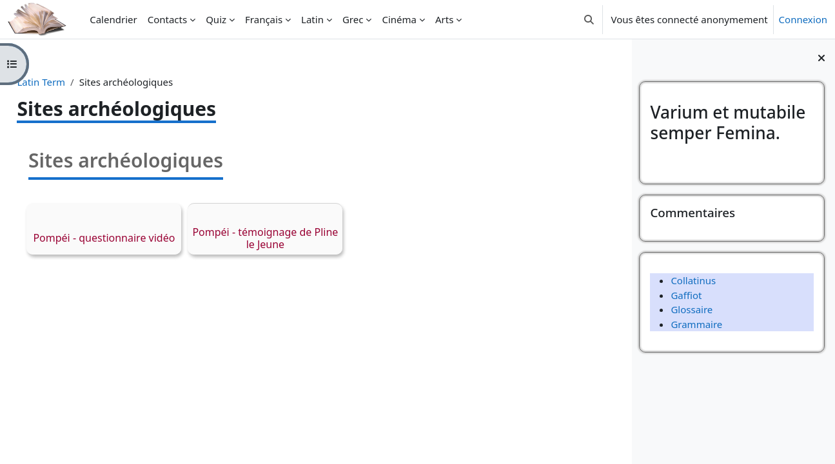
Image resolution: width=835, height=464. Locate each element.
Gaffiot (686, 295)
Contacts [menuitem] (167, 19)
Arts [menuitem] (444, 19)
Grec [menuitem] (352, 19)
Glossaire (691, 309)
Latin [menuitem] (312, 19)
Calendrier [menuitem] (113, 19)
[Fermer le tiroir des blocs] (821, 58)
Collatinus (693, 280)
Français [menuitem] (263, 19)
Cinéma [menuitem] (399, 19)
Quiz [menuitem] (216, 19)
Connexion (803, 19)
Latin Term (70, 81)
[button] (589, 19)
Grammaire (696, 324)
